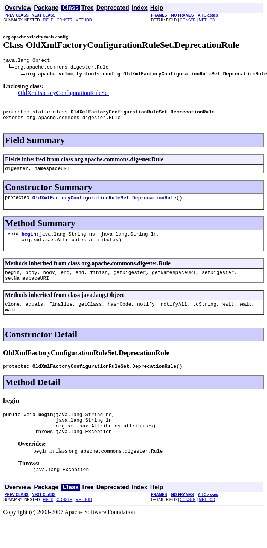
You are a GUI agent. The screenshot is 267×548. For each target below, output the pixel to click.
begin (28, 240)
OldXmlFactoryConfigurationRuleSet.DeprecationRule (104, 203)
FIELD (48, 20)
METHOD (84, 20)
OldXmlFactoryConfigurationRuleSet (63, 94)
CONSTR (64, 20)
